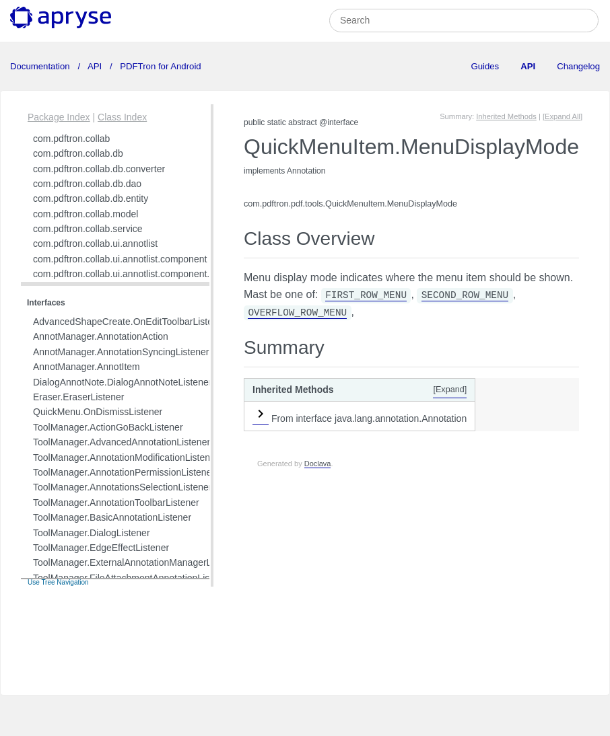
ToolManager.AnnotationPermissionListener (124, 472)
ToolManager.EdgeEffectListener (101, 547)
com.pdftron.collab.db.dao (87, 183)
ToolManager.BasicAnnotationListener (112, 517)
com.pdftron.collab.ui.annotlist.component (120, 259)
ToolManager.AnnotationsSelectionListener (122, 487)
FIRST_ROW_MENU (366, 295)
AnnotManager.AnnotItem (86, 366)
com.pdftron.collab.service (88, 228)
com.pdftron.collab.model (85, 214)
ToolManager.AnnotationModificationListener (126, 457)
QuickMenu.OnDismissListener (97, 411)
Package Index (59, 117)
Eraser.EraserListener (78, 397)
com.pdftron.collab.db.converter (99, 168)
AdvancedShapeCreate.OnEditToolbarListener (129, 321)
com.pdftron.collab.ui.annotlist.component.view (130, 273)
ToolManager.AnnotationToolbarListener (116, 502)
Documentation (41, 66)
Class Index (122, 117)
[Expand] (450, 389)
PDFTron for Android (159, 66)
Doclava (317, 463)
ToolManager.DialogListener (91, 532)
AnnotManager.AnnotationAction (100, 336)
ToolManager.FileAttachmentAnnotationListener (132, 578)
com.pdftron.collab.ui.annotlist (95, 243)
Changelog (578, 66)
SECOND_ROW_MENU (465, 295)
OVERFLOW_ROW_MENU (297, 312)
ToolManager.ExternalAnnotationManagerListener (136, 562)
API (95, 66)
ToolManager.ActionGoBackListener (108, 427)
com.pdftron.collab (71, 138)
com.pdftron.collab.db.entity (90, 198)
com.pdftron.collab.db (78, 153)
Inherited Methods (506, 116)
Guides (485, 66)
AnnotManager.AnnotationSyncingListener (121, 351)
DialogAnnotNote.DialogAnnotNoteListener (122, 382)
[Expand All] (562, 116)
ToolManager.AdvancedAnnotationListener (121, 442)
